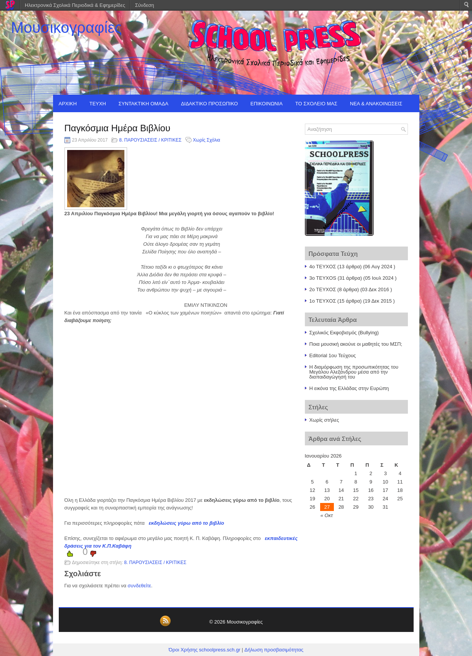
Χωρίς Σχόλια (206, 140)
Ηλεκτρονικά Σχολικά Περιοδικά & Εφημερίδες (75, 5)
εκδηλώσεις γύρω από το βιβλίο (186, 523)
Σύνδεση (144, 5)
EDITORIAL (72, 121)
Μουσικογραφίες (66, 27)
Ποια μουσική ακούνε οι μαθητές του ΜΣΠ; (356, 344)
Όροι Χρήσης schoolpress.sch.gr (204, 650)
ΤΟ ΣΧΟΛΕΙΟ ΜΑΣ (316, 103)
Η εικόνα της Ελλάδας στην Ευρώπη (349, 388)
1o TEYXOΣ (322, 301)
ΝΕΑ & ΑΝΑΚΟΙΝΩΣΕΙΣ (376, 103)
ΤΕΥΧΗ (97, 103)
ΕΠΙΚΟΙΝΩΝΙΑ (266, 103)
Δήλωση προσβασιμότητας (274, 650)
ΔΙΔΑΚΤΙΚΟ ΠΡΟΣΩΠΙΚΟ (209, 103)
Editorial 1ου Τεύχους (332, 355)
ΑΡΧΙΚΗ (68, 103)
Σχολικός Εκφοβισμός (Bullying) (344, 332)
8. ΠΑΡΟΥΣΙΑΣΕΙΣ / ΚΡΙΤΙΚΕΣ (150, 140)
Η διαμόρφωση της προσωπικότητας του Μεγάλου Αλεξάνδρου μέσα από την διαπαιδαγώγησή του (353, 372)
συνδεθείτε (139, 585)
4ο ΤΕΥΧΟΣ (322, 266)
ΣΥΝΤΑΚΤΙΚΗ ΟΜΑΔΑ (144, 103)
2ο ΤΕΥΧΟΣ (322, 289)
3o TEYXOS (323, 278)
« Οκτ (327, 515)
